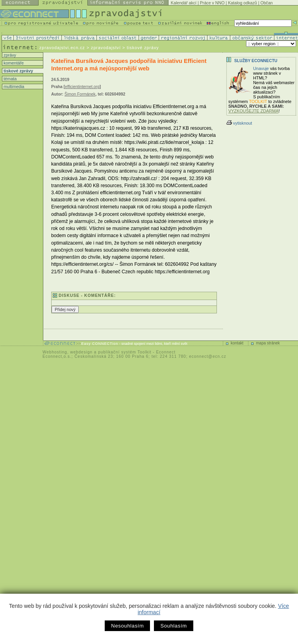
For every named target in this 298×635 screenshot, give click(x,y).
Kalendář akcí (183, 2)
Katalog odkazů (242, 2)
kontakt (237, 343)
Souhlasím (173, 626)
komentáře (13, 63)
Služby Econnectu (255, 61)
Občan (266, 2)
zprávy (9, 55)
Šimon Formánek (80, 94)
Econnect (166, 352)
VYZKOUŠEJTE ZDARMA (253, 111)
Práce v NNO (212, 2)
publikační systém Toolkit (124, 352)
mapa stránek (268, 343)
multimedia (13, 86)
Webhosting (55, 352)
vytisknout (239, 123)
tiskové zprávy (17, 70)
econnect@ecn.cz (207, 356)
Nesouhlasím (127, 626)
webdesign (81, 352)
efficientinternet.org (82, 87)
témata (9, 78)
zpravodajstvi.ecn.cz (62, 47)
